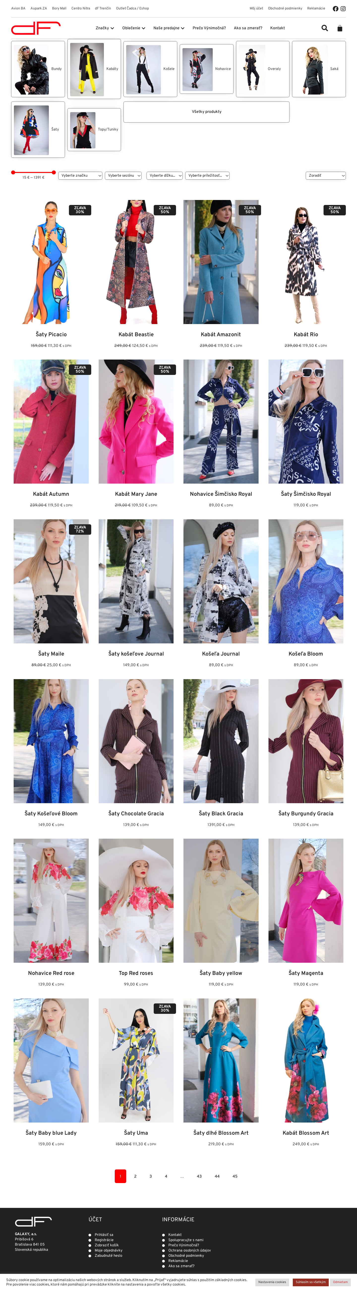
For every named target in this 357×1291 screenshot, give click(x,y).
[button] (325, 28)
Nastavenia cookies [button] (272, 1282)
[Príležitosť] (207, 176)
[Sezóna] (123, 176)
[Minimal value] (33, 172)
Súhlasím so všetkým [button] (311, 1282)
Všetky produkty (150, 111)
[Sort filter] (326, 176)
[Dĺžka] (165, 176)
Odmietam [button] (340, 1282)
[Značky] (80, 176)
